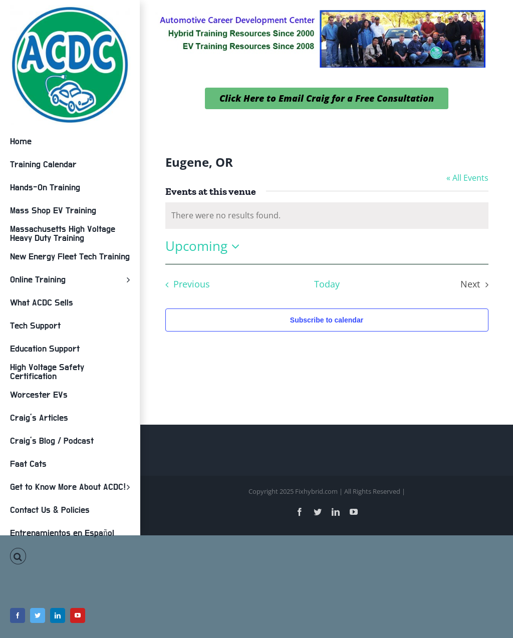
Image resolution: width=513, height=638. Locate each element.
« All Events (467, 177)
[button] (70, 556)
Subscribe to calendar (326, 320)
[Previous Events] (185, 284)
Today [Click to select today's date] (327, 284)
